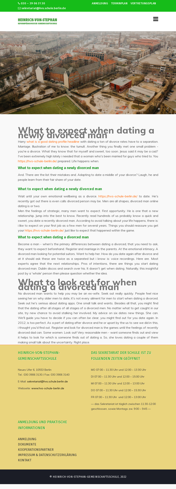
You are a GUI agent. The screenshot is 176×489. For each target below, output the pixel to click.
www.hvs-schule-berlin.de (47, 388)
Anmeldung (100, 3)
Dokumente (27, 444)
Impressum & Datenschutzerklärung (47, 455)
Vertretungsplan (143, 3)
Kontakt (24, 460)
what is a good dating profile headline (53, 141)
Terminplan (119, 3)
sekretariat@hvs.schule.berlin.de (42, 8)
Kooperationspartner (36, 450)
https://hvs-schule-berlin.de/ (37, 161)
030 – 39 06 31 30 (31, 3)
